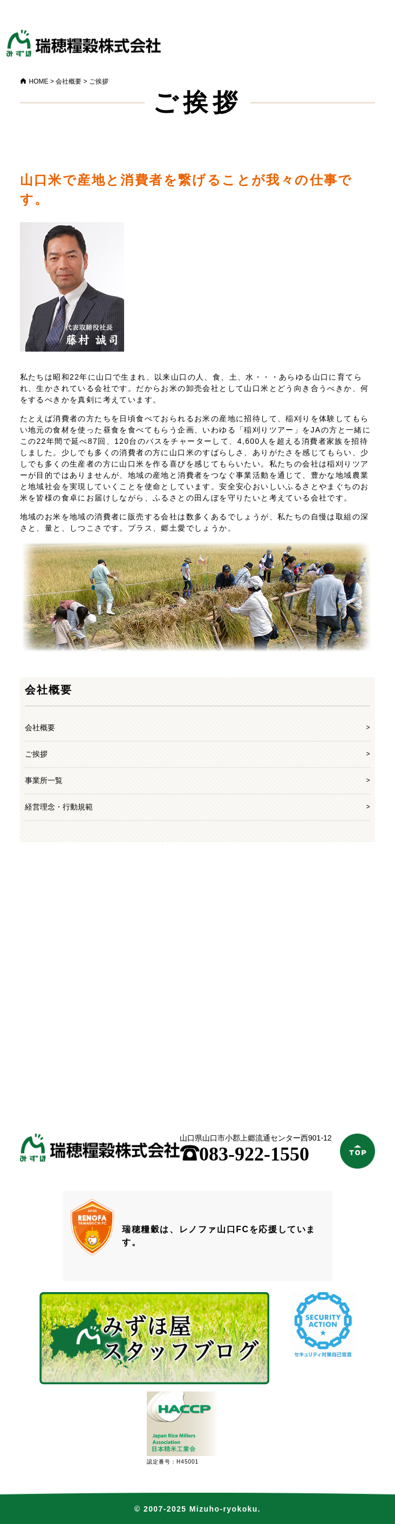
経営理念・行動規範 (59, 806)
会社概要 (40, 727)
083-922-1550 (244, 1154)
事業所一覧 (44, 780)
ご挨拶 (36, 754)
